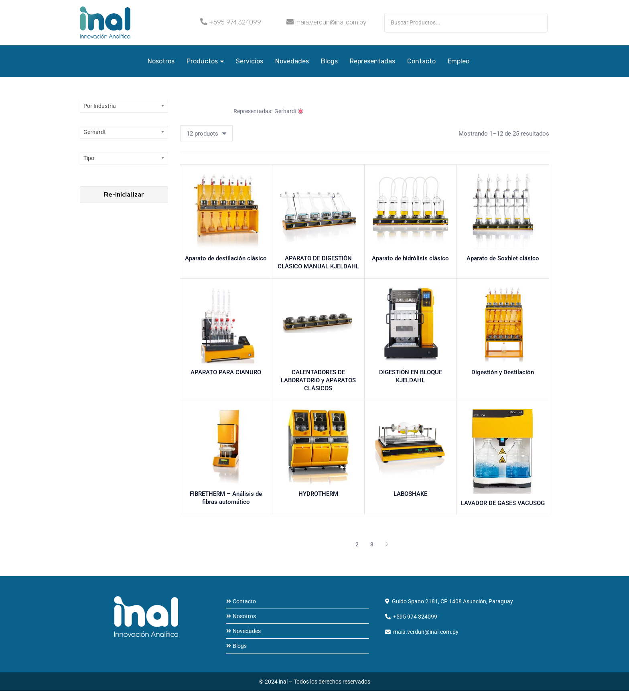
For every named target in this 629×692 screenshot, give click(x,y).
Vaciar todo (203, 111)
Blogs (329, 61)
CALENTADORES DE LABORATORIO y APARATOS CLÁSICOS (318, 381)
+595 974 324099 (235, 22)
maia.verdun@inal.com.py (331, 22)
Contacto (421, 61)
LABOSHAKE (410, 495)
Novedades (292, 61)
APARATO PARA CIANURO (226, 373)
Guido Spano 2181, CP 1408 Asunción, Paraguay (452, 602)
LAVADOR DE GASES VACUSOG (503, 504)
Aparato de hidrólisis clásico (410, 259)
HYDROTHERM (318, 495)
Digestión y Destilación (502, 373)
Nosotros (161, 61)
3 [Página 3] (371, 545)
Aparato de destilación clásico (226, 259)
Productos (205, 61)
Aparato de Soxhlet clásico (503, 259)
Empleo (458, 61)
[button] (206, 133)
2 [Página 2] (357, 545)
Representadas (372, 61)
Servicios (249, 61)
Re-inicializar (124, 194)
